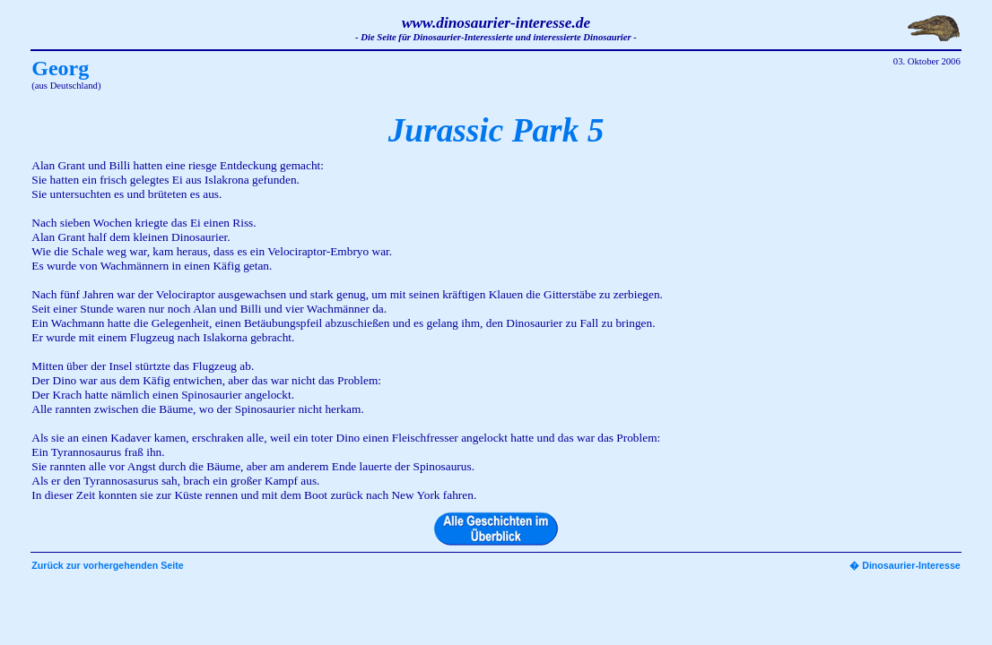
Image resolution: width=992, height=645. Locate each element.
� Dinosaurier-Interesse (905, 565)
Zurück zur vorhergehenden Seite (107, 565)
